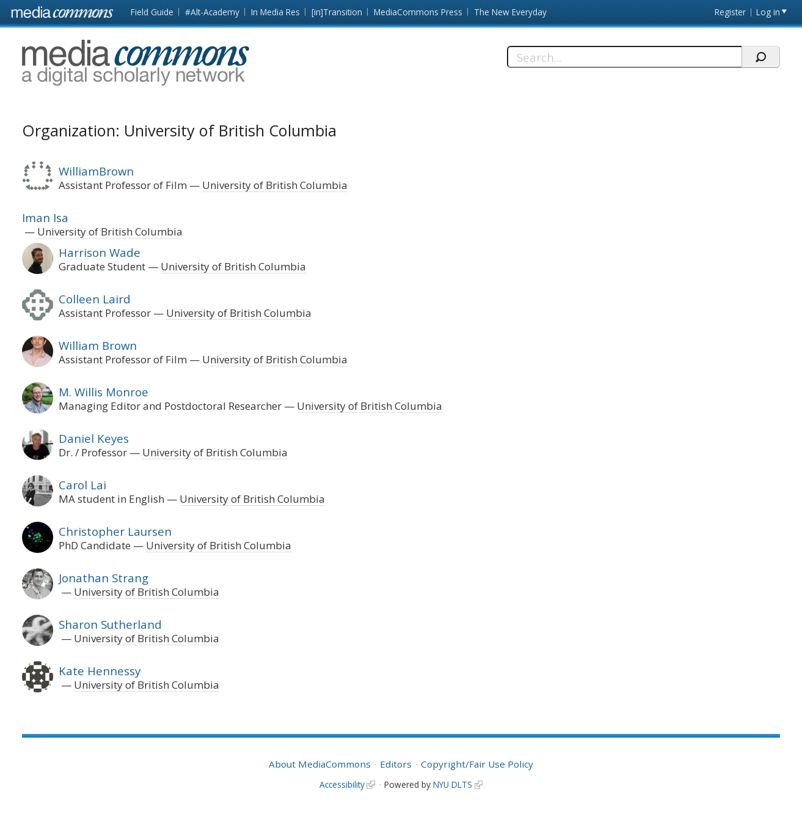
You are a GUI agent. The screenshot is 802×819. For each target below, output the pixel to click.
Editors (396, 764)
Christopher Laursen (115, 531)
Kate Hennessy (99, 670)
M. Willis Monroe (103, 391)
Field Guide (152, 12)
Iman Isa (45, 217)
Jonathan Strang (103, 577)
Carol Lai (82, 484)
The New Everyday (510, 12)
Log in (768, 12)
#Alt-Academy (212, 12)
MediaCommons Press (418, 12)
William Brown (98, 345)
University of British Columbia (275, 185)
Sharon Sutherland (110, 624)
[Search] (624, 57)
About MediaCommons (320, 764)
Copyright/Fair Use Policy (477, 764)
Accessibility (342, 784)
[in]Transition (337, 12)
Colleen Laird (95, 298)
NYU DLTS (452, 784)
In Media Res (275, 12)
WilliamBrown (96, 171)
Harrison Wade (99, 252)
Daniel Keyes (94, 438)
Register (730, 12)
